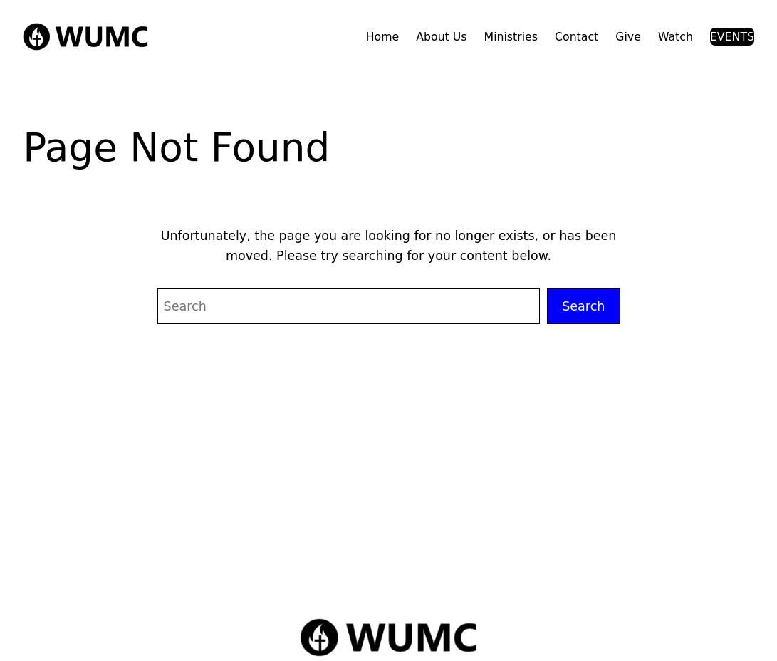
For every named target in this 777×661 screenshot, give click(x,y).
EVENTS (732, 36)
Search (583, 306)
